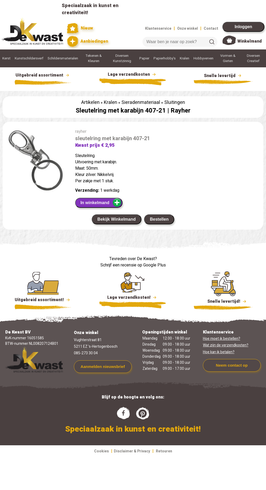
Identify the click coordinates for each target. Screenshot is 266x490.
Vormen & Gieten (228, 58)
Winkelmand (249, 41)
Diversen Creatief (253, 58)
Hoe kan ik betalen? (218, 352)
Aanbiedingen (87, 41)
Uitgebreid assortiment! (43, 299)
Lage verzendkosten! (132, 298)
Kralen (184, 58)
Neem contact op (232, 365)
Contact (211, 28)
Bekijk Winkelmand (117, 219)
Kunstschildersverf (29, 58)
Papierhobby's (165, 58)
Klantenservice (158, 28)
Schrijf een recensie (118, 265)
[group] (36, 163)
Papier (144, 58)
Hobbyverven (203, 58)
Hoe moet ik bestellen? (221, 338)
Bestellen (159, 219)
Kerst (6, 58)
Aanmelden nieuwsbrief (103, 366)
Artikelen (90, 102)
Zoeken (212, 42)
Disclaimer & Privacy (132, 451)
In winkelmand (101, 202)
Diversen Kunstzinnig (122, 58)
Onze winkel (187, 28)
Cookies (101, 451)
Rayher (181, 110)
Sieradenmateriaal (140, 102)
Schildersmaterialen (63, 58)
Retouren (164, 451)
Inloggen (243, 26)
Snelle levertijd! (223, 301)
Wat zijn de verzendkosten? (225, 345)
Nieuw (80, 28)
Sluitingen (174, 102)
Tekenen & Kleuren (94, 58)
